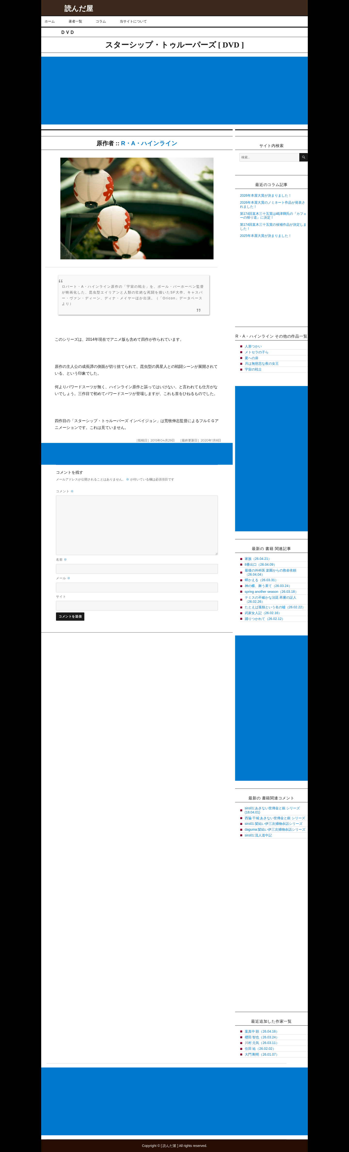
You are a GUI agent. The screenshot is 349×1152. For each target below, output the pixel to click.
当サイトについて (133, 21)
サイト (61, 596)
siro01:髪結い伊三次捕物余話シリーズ (273, 824)
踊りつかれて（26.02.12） (265, 619)
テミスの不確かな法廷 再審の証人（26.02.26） (271, 599)
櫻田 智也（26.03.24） (262, 1037)
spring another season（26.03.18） (271, 592)
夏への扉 (251, 358)
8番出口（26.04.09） (261, 564)
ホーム (50, 21)
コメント (65, 491)
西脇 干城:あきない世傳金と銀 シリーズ (275, 818)
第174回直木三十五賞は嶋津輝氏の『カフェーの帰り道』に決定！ (273, 216)
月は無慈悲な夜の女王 (262, 363)
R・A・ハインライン (149, 143)
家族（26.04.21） (258, 559)
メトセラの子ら (257, 352)
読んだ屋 (78, 8)
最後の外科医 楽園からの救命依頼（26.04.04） (271, 572)
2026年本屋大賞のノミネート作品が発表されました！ (272, 205)
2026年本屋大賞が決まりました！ (266, 195)
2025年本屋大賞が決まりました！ (266, 236)
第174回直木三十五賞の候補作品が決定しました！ (273, 227)
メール (63, 578)
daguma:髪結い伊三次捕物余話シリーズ (275, 829)
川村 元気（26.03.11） (262, 1043)
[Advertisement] (175, 91)
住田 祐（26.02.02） (260, 1049)
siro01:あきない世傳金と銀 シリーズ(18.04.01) (272, 810)
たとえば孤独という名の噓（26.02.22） (275, 607)
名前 (61, 559)
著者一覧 (75, 21)
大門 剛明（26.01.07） (262, 1054)
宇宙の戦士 (253, 369)
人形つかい (253, 346)
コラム (101, 21)
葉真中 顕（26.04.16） (262, 1031)
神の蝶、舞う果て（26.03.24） (268, 586)
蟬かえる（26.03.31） (261, 580)
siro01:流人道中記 (258, 835)
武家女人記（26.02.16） (263, 613)
